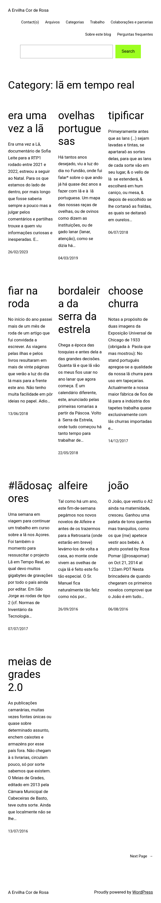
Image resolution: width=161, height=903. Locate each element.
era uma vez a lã (27, 121)
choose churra (125, 297)
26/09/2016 (68, 609)
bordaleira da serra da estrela (79, 310)
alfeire (73, 485)
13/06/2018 (18, 413)
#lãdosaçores (30, 492)
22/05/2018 (68, 453)
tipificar (126, 115)
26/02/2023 (18, 252)
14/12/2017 (118, 441)
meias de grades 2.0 (29, 674)
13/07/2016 (18, 831)
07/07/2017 (18, 629)
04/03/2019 (68, 258)
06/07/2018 (118, 232)
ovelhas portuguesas (79, 128)
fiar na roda (23, 297)
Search (128, 51)
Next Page (141, 856)
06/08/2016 (118, 609)
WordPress (142, 892)
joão (118, 485)
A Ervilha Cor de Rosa (28, 10)
